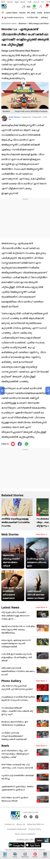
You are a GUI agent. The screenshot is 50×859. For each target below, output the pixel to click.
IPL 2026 (31, 12)
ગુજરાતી (36, 2)
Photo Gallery (11, 681)
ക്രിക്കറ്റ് (44, 17)
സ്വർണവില (32, 17)
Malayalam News (8, 23)
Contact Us (9, 824)
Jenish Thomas (14, 117)
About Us (21, 824)
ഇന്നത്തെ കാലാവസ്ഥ (14, 17)
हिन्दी (3, 2)
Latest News (10, 607)
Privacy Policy (34, 829)
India (39, 12)
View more (41, 534)
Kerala (22, 12)
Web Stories (10, 534)
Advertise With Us (35, 824)
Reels (5, 745)
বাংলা (42, 2)
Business (23, 23)
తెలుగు (23, 2)
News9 (10, 2)
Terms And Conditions (25, 834)
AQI (28, 6)
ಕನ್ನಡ (16, 2)
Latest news (11, 12)
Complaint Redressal (16, 829)
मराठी (29, 2)
